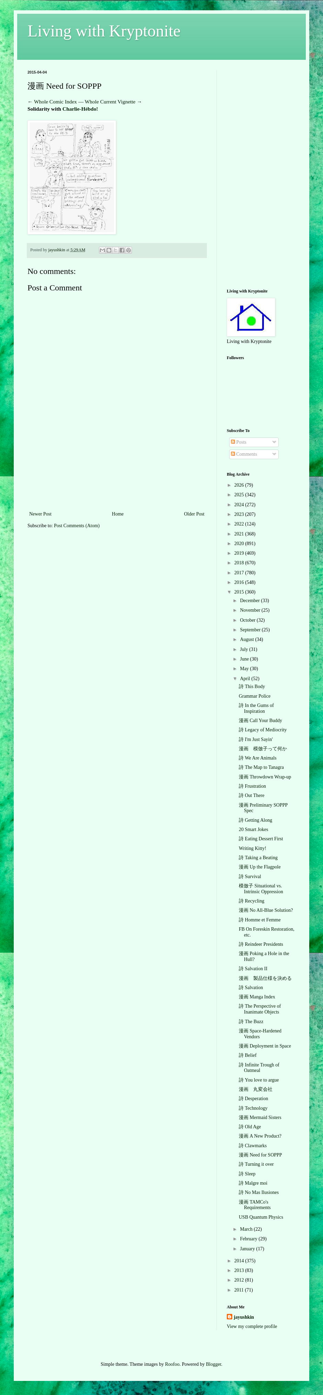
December (250, 600)
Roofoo (172, 1364)
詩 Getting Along (255, 820)
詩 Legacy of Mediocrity (263, 729)
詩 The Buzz (251, 1021)
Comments (244, 454)
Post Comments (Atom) (77, 525)
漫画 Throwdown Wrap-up (265, 776)
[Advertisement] (117, 475)
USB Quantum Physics (261, 1217)
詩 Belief (248, 1055)
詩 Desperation (253, 1098)
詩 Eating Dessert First (261, 838)
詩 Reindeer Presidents (261, 944)
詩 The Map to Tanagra (261, 767)
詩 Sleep (247, 1173)
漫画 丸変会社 (255, 1089)
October (248, 620)
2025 (239, 494)
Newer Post (40, 514)
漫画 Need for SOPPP (260, 1155)
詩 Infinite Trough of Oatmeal (259, 1067)
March (247, 1229)
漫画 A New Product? (260, 1136)
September (250, 629)
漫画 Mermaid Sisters (260, 1117)
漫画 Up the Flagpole (260, 867)
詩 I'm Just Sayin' (256, 739)
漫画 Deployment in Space (265, 1046)
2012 (239, 1280)
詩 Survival (250, 876)
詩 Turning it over (256, 1164)
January (248, 1248)
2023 (239, 514)
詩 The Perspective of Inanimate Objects (260, 1009)
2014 (239, 1260)
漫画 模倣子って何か (263, 748)
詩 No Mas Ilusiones (259, 1192)
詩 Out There (251, 795)
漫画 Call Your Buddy (260, 720)
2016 (239, 582)
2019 (239, 553)
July (244, 649)
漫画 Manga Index (257, 996)
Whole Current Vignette (110, 101)
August (247, 639)
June (245, 659)
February (249, 1238)
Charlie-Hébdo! (80, 109)
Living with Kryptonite (103, 31)
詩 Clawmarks (253, 1145)
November (250, 610)
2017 (239, 572)
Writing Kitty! (252, 848)
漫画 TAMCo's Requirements (255, 1204)
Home (118, 514)
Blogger (213, 1364)
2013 (239, 1270)
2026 (239, 485)
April (245, 678)
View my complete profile (252, 1326)
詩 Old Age (250, 1126)
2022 (239, 524)
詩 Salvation (251, 987)
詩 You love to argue (259, 1080)
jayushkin (244, 1317)
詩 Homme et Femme (260, 919)
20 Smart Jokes (253, 829)
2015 (239, 592)
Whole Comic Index (55, 101)
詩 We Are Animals (258, 758)
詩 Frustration (252, 786)
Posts (238, 442)
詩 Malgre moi (253, 1183)
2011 (239, 1290)
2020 (239, 543)
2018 (239, 562)
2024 (239, 504)
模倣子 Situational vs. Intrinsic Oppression (261, 888)
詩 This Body (252, 686)
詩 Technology (253, 1108)
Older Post (194, 514)
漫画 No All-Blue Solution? (266, 910)
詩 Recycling (251, 901)
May (245, 668)
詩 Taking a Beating (258, 857)
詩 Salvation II (253, 968)
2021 (239, 533)
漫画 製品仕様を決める (265, 978)
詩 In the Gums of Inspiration (256, 708)
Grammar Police (254, 696)
